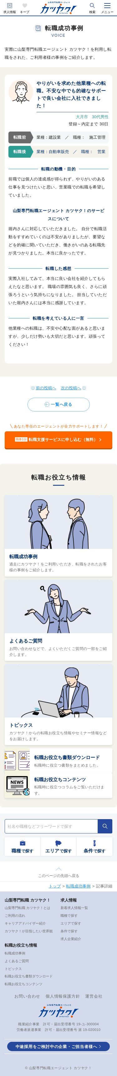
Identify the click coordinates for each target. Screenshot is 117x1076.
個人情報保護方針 (63, 996)
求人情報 (9, 12)
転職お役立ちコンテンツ (60, 779)
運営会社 (93, 996)
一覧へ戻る (61, 404)
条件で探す (69, 931)
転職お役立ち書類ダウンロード (67, 757)
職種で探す (69, 915)
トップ (55, 886)
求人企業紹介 (71, 939)
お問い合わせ (27, 996)
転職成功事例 (23, 556)
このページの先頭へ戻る (58, 876)
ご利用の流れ (15, 915)
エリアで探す (71, 923)
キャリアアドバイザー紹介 (25, 923)
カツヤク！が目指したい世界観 (29, 931)
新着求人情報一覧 (74, 908)
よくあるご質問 (25, 640)
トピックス (21, 725)
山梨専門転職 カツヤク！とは (27, 908)
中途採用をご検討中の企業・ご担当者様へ (56, 1046)
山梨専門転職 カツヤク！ (28, 900)
